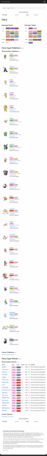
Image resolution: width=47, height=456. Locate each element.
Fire (8, 39)
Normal (16, 34)
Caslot (11, 338)
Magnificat (12, 183)
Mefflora (11, 118)
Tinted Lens (12, 291)
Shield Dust (12, 289)
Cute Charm (12, 84)
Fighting (16, 28)
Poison (12, 39)
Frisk (15, 83)
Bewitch (4, 367)
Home (4, 8)
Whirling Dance (6, 408)
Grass (11, 145)
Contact (27, 446)
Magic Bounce (12, 162)
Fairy (17, 31)
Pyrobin (11, 260)
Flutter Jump (5, 379)
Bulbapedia (41, 439)
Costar (15, 186)
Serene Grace (12, 330)
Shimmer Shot (5, 402)
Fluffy (15, 315)
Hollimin (11, 299)
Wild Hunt (4, 410)
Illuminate (11, 199)
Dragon (12, 28)
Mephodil (11, 131)
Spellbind (4, 405)
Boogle (11, 157)
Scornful (11, 57)
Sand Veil (17, 225)
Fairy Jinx (4, 372)
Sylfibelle (11, 286)
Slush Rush (11, 317)
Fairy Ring (4, 374)
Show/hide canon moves (7, 416)
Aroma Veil (18, 121)
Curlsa (11, 79)
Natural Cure (12, 121)
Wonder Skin (12, 58)
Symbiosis (17, 302)
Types (8, 8)
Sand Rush (11, 225)
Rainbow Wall (5, 397)
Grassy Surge (12, 149)
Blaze (10, 251)
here (28, 442)
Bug (8, 31)
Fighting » (36, 14)
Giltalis (11, 53)
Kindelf (11, 247)
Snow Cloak (12, 302)
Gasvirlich (11, 208)
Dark (8, 28)
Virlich (11, 196)
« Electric (17, 14)
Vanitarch (11, 66)
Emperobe (11, 325)
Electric (12, 31)
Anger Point (12, 110)
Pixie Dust (4, 392)
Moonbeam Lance (6, 390)
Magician (11, 186)
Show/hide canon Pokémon (8, 354)
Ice (12, 34)
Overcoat (11, 315)
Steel (16, 39)
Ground (7, 34)
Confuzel (11, 170)
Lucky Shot (11, 341)
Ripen (10, 304)
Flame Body (12, 200)
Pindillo (11, 221)
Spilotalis (11, 144)
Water (16, 36)
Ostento (11, 105)
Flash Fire (17, 199)
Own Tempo (17, 160)
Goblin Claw (5, 382)
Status (18, 369)
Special (18, 374)
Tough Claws (12, 226)
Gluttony (11, 83)
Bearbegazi (12, 312)
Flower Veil (12, 123)
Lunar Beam (5, 387)
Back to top (5, 450)
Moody (11, 342)
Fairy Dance (5, 369)
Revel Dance (5, 400)
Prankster (11, 160)
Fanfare (4, 377)
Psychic (7, 36)
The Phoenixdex (5, 1)
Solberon (11, 273)
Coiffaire (11, 92)
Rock (12, 36)
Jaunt (3, 384)
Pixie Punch (5, 395)
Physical (18, 379)
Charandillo (12, 234)
